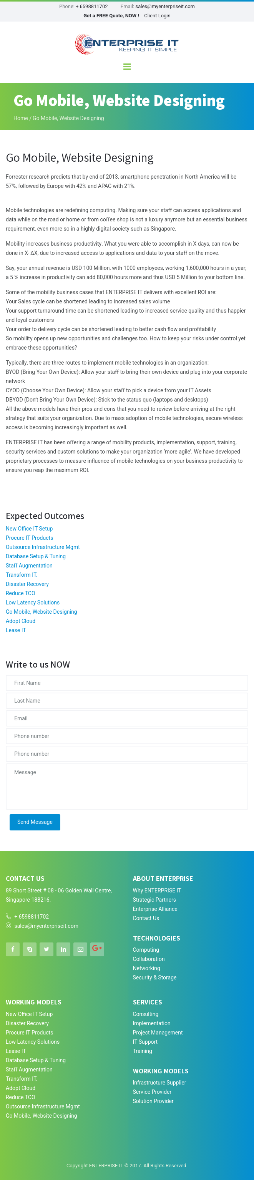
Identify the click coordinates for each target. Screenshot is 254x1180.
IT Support (145, 1042)
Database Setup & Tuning (36, 556)
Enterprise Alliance (155, 909)
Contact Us (146, 918)
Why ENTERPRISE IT (157, 891)
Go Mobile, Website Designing (41, 612)
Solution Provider (153, 1101)
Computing (146, 950)
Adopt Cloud (20, 621)
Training (142, 1051)
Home (20, 118)
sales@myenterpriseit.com (165, 6)
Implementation (152, 1023)
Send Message (35, 822)
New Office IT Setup (29, 529)
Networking (146, 968)
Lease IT (16, 630)
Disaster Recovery (27, 584)
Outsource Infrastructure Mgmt (43, 547)
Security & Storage (155, 978)
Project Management (158, 1033)
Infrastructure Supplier (159, 1083)
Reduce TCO (20, 593)
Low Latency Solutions (33, 603)
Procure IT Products (29, 538)
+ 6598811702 (92, 6)
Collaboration (149, 959)
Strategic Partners (154, 900)
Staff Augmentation (29, 566)
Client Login (157, 15)
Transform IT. (22, 575)
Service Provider (152, 1092)
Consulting (146, 1014)
